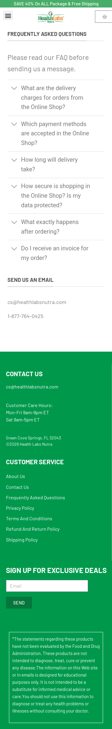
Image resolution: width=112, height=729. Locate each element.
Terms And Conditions (29, 518)
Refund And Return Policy (32, 529)
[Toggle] (14, 89)
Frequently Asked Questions (35, 497)
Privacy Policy (20, 508)
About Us (15, 476)
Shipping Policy (22, 539)
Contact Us (17, 487)
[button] (8, 15)
